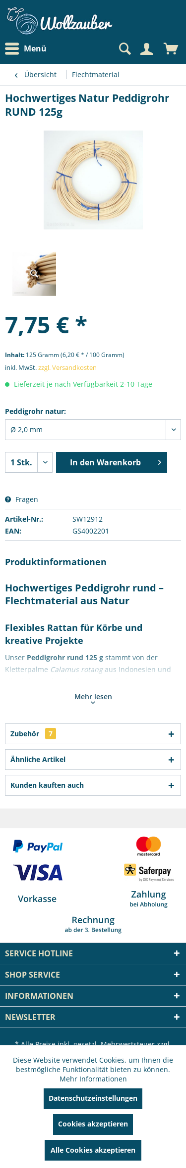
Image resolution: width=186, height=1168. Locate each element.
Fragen (21, 499)
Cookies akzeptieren (93, 1123)
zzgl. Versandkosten (67, 367)
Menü (26, 49)
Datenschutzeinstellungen (93, 1098)
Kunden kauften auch (47, 785)
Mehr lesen (93, 698)
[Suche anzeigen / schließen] (124, 49)
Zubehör (33, 733)
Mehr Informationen (93, 1078)
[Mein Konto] (146, 49)
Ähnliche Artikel (37, 759)
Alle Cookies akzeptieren (93, 1150)
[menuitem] (28, 48)
